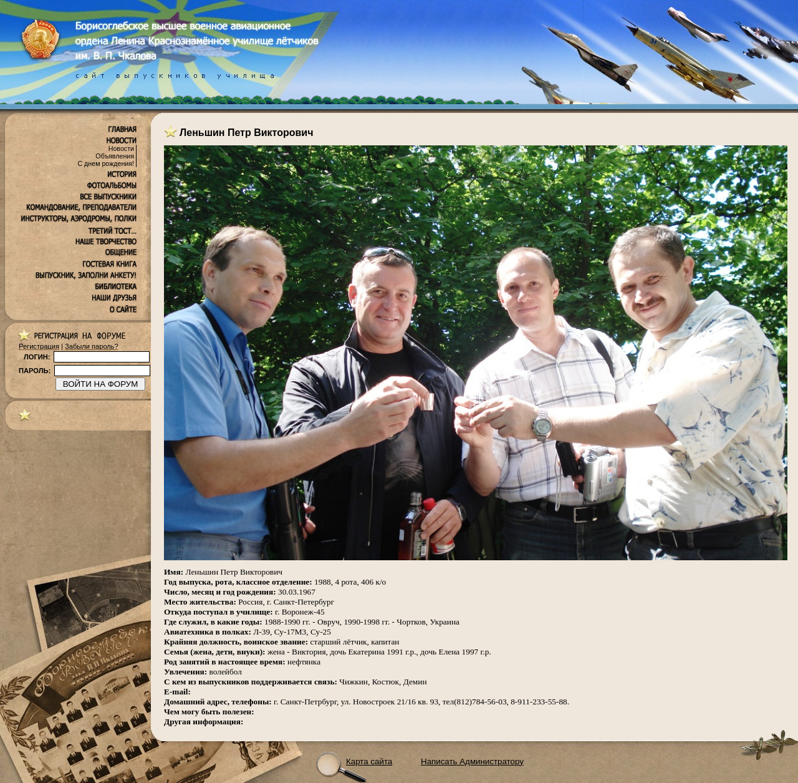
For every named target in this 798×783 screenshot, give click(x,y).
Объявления (114, 156)
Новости (121, 148)
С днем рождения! (105, 163)
